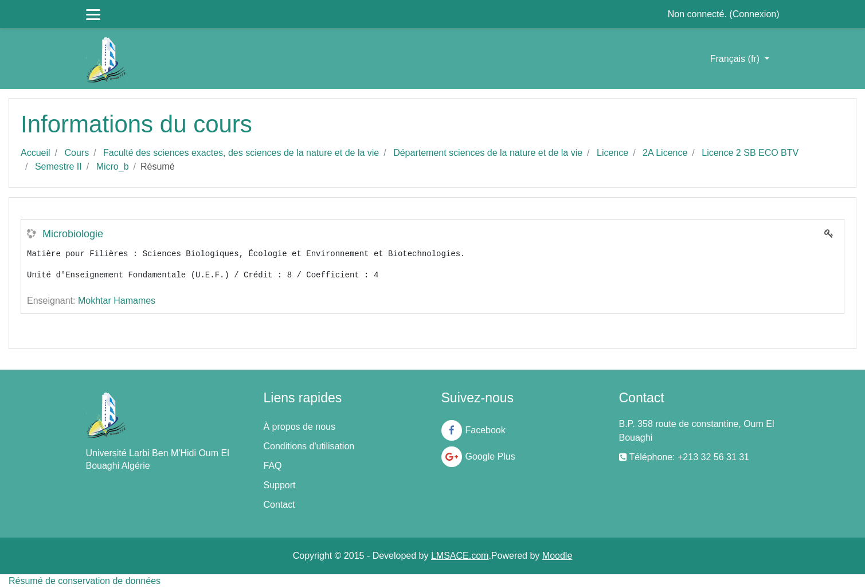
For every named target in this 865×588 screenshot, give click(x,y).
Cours (76, 153)
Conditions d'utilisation (309, 446)
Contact (279, 504)
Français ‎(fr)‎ (736, 59)
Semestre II (58, 166)
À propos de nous (299, 427)
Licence (612, 153)
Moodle (557, 555)
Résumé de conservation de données (85, 581)
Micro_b (112, 166)
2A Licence (665, 153)
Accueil (35, 153)
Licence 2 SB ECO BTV (750, 153)
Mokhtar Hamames (116, 300)
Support (280, 485)
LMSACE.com (459, 555)
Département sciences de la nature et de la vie (487, 153)
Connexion (755, 14)
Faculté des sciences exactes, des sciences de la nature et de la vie (241, 153)
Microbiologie (72, 234)
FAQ (273, 466)
